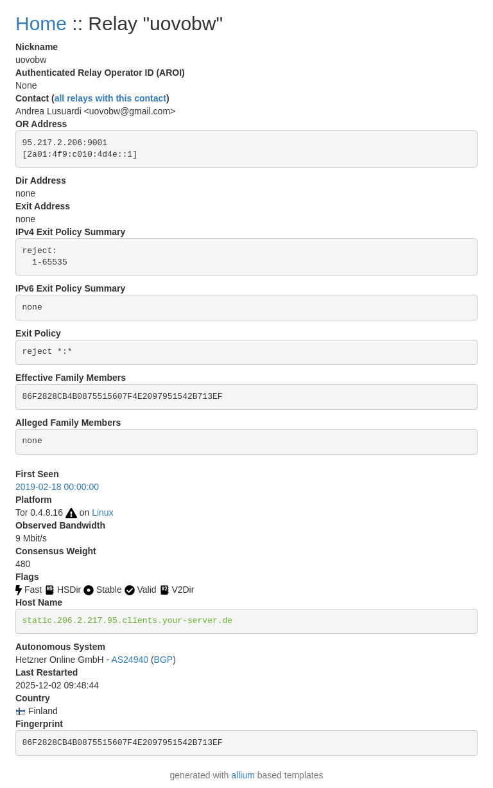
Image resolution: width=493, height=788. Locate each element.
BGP (163, 659)
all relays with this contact (110, 98)
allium (243, 775)
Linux (102, 512)
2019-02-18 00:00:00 (57, 487)
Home (41, 23)
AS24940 (129, 659)
